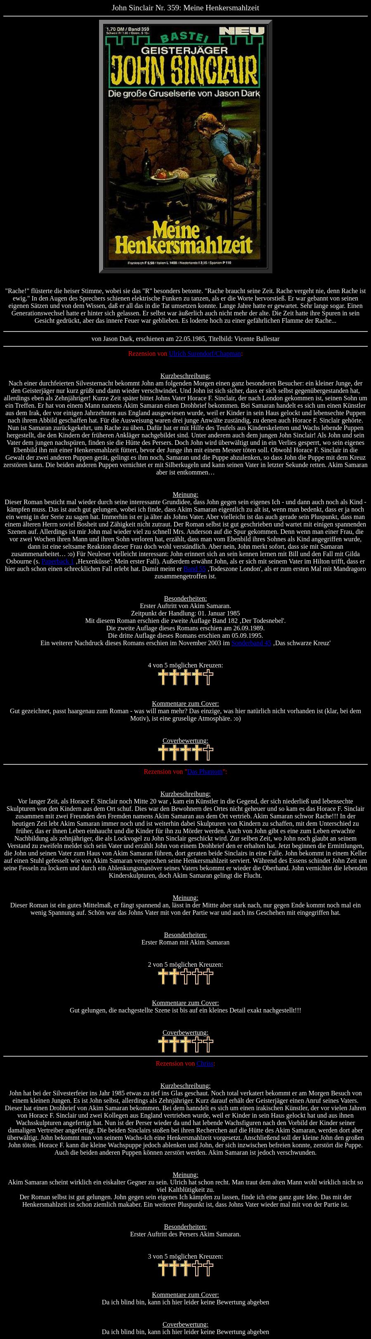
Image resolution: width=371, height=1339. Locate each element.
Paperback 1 (58, 561)
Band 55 (195, 568)
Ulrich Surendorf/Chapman (205, 353)
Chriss (204, 1063)
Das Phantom (205, 771)
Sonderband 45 (251, 642)
